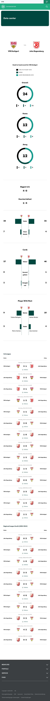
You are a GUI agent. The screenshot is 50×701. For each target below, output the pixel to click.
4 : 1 (25, 389)
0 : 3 (25, 538)
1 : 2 (25, 400)
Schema (25, 369)
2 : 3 (25, 492)
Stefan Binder (33, 317)
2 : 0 (25, 423)
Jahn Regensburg (42, 366)
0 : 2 (25, 584)
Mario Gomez (16, 331)
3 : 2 (25, 378)
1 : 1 (25, 412)
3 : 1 (25, 366)
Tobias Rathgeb (16, 317)
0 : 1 (25, 607)
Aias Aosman (33, 331)
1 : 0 (25, 435)
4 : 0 (25, 595)
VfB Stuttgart (6, 366)
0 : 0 (25, 480)
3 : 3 (25, 573)
